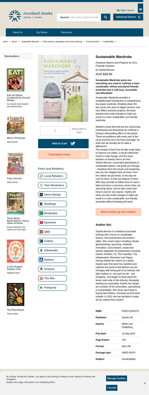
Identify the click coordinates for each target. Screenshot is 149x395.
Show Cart (140, 8)
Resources (66, 32)
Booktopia (50, 213)
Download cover (59, 154)
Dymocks (50, 222)
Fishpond (50, 287)
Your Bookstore (54, 185)
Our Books (41, 32)
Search (65, 17)
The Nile (49, 278)
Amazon (49, 268)
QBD (47, 231)
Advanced (126, 17)
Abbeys (49, 259)
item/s (125, 10)
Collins (48, 241)
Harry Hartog (52, 194)
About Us (17, 32)
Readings (50, 203)
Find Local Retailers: (51, 168)
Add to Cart (59, 143)
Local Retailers (53, 175)
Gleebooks (51, 250)
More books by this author (118, 211)
